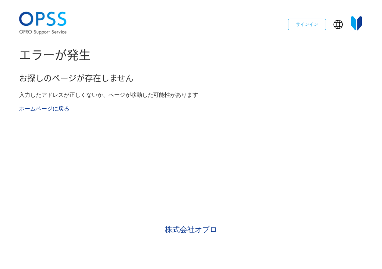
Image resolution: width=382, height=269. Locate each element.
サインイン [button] (307, 24)
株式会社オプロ (191, 229)
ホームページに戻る (44, 108)
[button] (338, 24)
